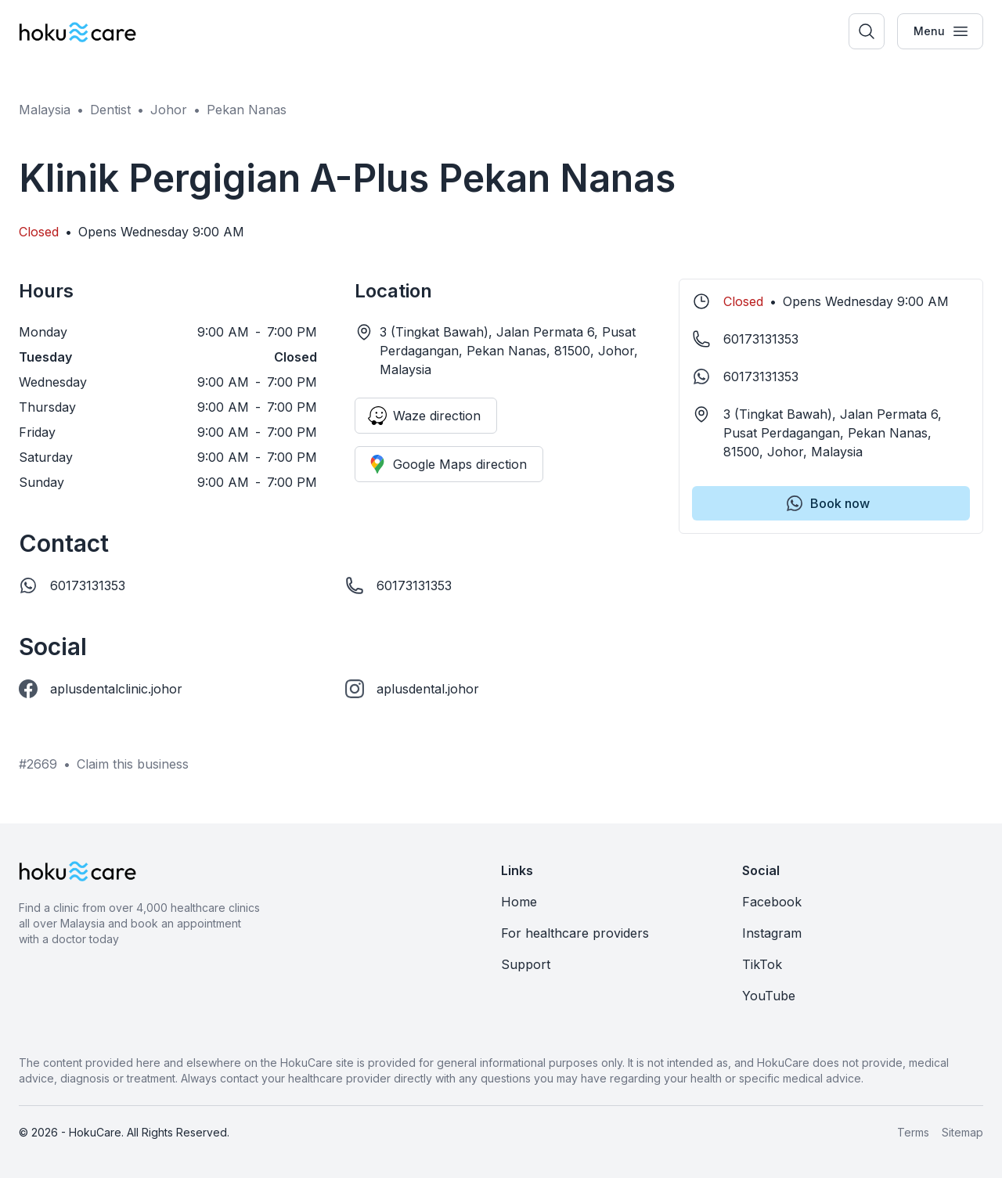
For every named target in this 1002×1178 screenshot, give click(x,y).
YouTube (768, 995)
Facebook (772, 902)
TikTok (762, 964)
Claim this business (133, 764)
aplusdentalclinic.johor (116, 689)
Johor (168, 109)
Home (519, 902)
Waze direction (424, 415)
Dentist (110, 109)
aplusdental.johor (428, 689)
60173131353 (87, 585)
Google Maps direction (447, 464)
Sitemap (962, 1132)
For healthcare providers (575, 933)
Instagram (772, 933)
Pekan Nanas (247, 109)
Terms (913, 1132)
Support (525, 964)
